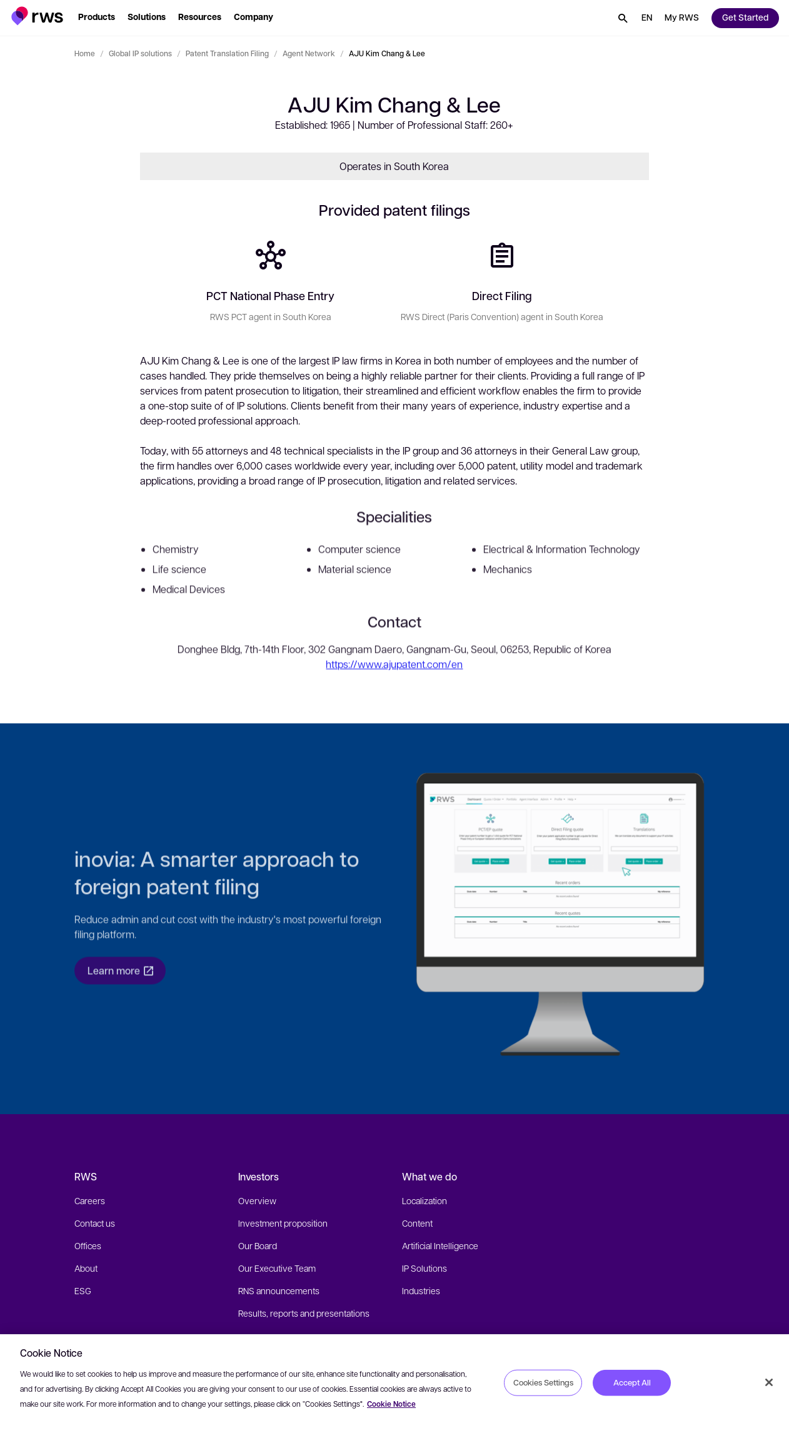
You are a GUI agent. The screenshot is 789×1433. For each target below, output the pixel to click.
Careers (89, 1200)
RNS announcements (278, 1290)
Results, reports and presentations (303, 1313)
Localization (424, 1200)
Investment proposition (283, 1223)
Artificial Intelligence (440, 1245)
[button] (37, 16)
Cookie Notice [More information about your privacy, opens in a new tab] (391, 1404)
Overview (257, 1200)
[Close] (769, 1382)
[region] (394, 1383)
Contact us (94, 1223)
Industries (421, 1290)
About (86, 1268)
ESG (82, 1290)
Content (417, 1223)
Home (84, 53)
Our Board (257, 1245)
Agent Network (309, 53)
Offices (87, 1245)
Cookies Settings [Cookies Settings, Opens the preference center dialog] (543, 1382)
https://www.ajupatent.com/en (394, 678)
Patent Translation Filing (227, 53)
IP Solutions (424, 1268)
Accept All (632, 1382)
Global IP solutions (140, 53)
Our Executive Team (277, 1268)
